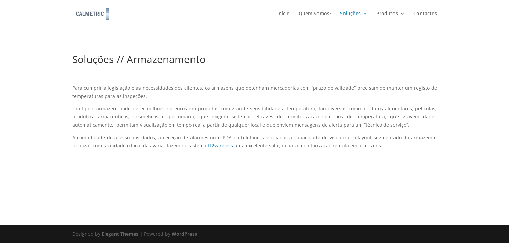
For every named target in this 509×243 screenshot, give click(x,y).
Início (283, 14)
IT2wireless (220, 145)
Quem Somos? (315, 14)
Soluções (350, 14)
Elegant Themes (120, 234)
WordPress (184, 234)
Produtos (387, 14)
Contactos (425, 14)
